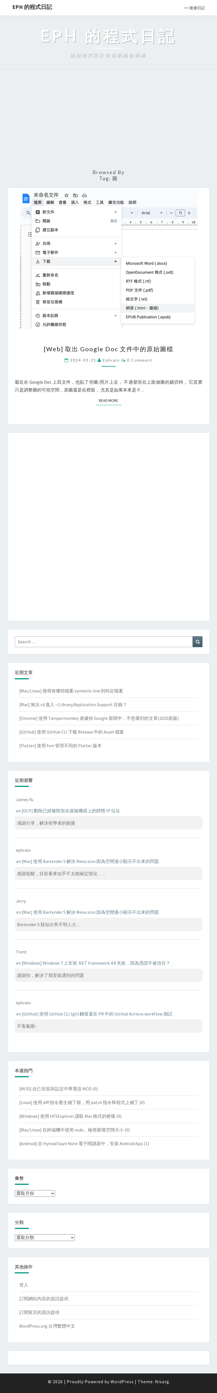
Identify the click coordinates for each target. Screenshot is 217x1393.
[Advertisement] (108, 122)
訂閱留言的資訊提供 (39, 1312)
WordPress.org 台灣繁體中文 (47, 1326)
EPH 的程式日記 (32, 6)
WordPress (122, 1381)
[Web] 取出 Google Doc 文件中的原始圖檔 (108, 349)
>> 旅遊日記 (194, 7)
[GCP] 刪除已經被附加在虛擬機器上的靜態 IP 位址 (71, 810)
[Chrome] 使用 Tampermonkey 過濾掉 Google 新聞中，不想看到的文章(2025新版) (99, 718)
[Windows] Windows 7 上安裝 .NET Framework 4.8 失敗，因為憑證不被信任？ (96, 963)
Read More (110, 400)
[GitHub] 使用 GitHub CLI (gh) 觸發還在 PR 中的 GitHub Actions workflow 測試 (97, 1014)
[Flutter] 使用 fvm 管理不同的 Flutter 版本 (60, 745)
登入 (23, 1285)
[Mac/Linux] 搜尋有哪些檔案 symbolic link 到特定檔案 (71, 691)
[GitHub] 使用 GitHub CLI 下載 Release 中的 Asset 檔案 (71, 732)
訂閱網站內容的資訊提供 (43, 1298)
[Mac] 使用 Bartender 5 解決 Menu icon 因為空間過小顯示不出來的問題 (90, 861)
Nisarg (162, 1381)
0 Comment (139, 360)
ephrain (111, 360)
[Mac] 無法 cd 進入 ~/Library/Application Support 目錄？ (73, 704)
